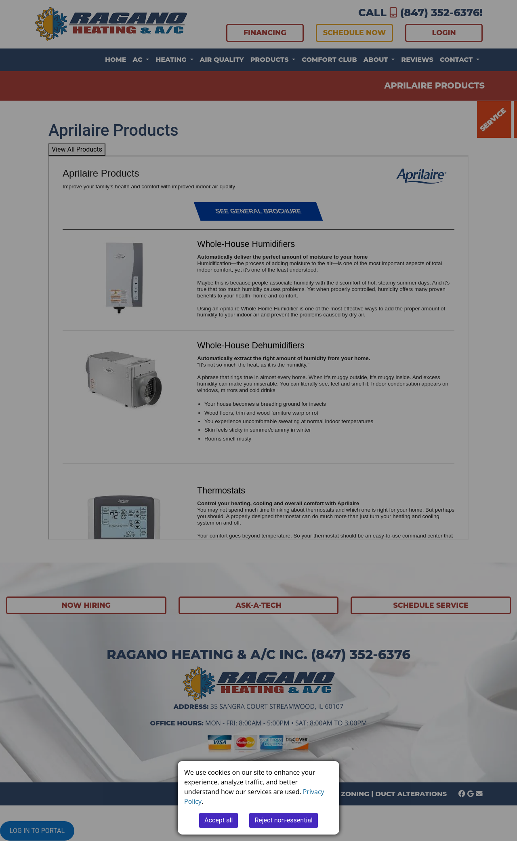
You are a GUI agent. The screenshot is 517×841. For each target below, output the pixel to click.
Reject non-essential (283, 820)
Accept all (218, 820)
